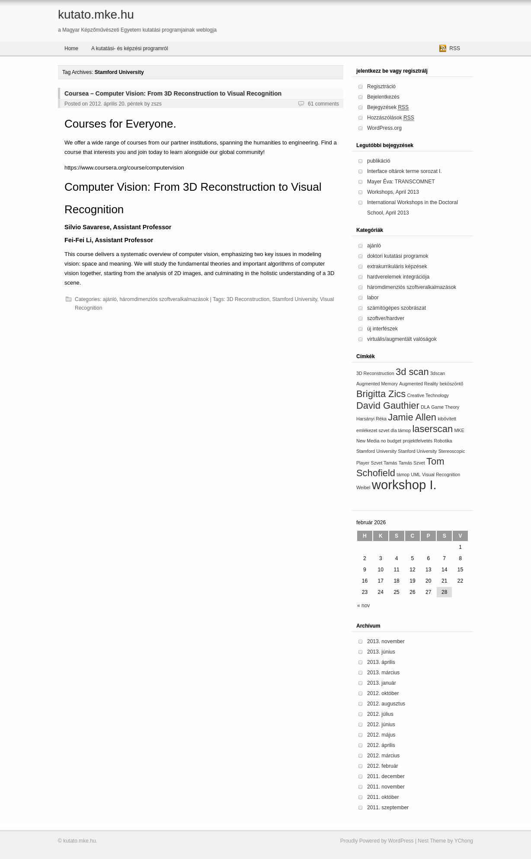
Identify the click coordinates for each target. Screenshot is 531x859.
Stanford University (417, 451)
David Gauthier (387, 405)
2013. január (381, 683)
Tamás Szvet (412, 462)
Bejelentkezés (383, 97)
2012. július (380, 714)
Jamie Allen (412, 417)
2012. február (382, 766)
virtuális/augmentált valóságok (402, 339)
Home (71, 48)
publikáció (378, 161)
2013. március (383, 673)
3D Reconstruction (248, 299)
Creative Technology (428, 395)
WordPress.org (384, 128)
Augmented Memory (377, 383)
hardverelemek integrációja (398, 277)
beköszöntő (452, 383)
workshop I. (404, 485)
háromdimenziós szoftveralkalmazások (163, 299)
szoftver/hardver (385, 318)
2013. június (381, 652)
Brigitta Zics (381, 393)
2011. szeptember (388, 808)
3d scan (412, 371)
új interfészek (382, 329)
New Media (367, 440)
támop (403, 474)
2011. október (383, 797)
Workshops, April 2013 (393, 192)
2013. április (381, 662)
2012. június (381, 724)
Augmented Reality (418, 383)
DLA (425, 407)
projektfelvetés (417, 440)
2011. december (386, 776)
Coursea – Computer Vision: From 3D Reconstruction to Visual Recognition (172, 93)
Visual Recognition (441, 474)
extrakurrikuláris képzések (397, 266)
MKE (459, 430)
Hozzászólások (390, 118)
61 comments (323, 104)
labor (373, 298)
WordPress (400, 841)
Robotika (443, 440)
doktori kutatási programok (397, 256)
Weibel (363, 487)
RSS (454, 48)
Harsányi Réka (371, 418)
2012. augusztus (386, 704)
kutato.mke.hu (96, 14)
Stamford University (294, 299)
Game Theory (445, 407)
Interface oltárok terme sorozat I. (404, 171)
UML (416, 474)
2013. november (386, 641)
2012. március (383, 756)
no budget (391, 440)
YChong (463, 841)
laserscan (433, 428)
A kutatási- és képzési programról (129, 48)
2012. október (383, 693)
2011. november (386, 787)
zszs (156, 104)
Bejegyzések (388, 107)
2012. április (381, 745)
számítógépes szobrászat (396, 308)
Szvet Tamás (384, 462)
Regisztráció (381, 86)
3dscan (437, 373)
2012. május (381, 735)
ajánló (110, 299)
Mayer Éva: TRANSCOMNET (401, 182)
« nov (363, 606)
